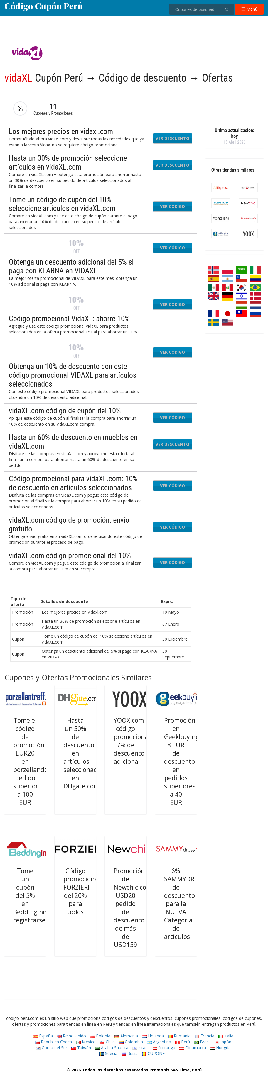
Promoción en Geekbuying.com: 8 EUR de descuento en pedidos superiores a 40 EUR (189, 761)
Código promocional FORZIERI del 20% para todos (81, 891)
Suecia (108, 1053)
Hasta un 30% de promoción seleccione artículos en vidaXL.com (68, 162)
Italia (225, 1036)
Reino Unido (71, 1036)
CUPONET (154, 1053)
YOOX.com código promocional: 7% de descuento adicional (133, 741)
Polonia (100, 1036)
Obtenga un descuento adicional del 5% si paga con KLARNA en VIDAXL (71, 266)
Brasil (202, 1041)
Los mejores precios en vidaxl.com (61, 131)
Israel (140, 1047)
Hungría (220, 1047)
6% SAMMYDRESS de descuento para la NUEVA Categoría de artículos (184, 904)
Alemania (126, 1036)
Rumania (179, 1036)
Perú (182, 1041)
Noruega (164, 1047)
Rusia (130, 1053)
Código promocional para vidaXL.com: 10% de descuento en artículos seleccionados (73, 483)
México (86, 1041)
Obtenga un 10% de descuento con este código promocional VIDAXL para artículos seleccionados (72, 375)
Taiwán (81, 1047)
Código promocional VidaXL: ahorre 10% (69, 318)
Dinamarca (192, 1047)
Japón (223, 1041)
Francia (204, 1036)
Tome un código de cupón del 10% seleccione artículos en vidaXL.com (62, 204)
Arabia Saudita (111, 1047)
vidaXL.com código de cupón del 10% (65, 410)
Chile (107, 1041)
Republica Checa (53, 1041)
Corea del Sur (51, 1047)
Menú (249, 9)
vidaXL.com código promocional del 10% (70, 555)
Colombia (131, 1041)
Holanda (153, 1036)
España (43, 1036)
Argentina (159, 1041)
